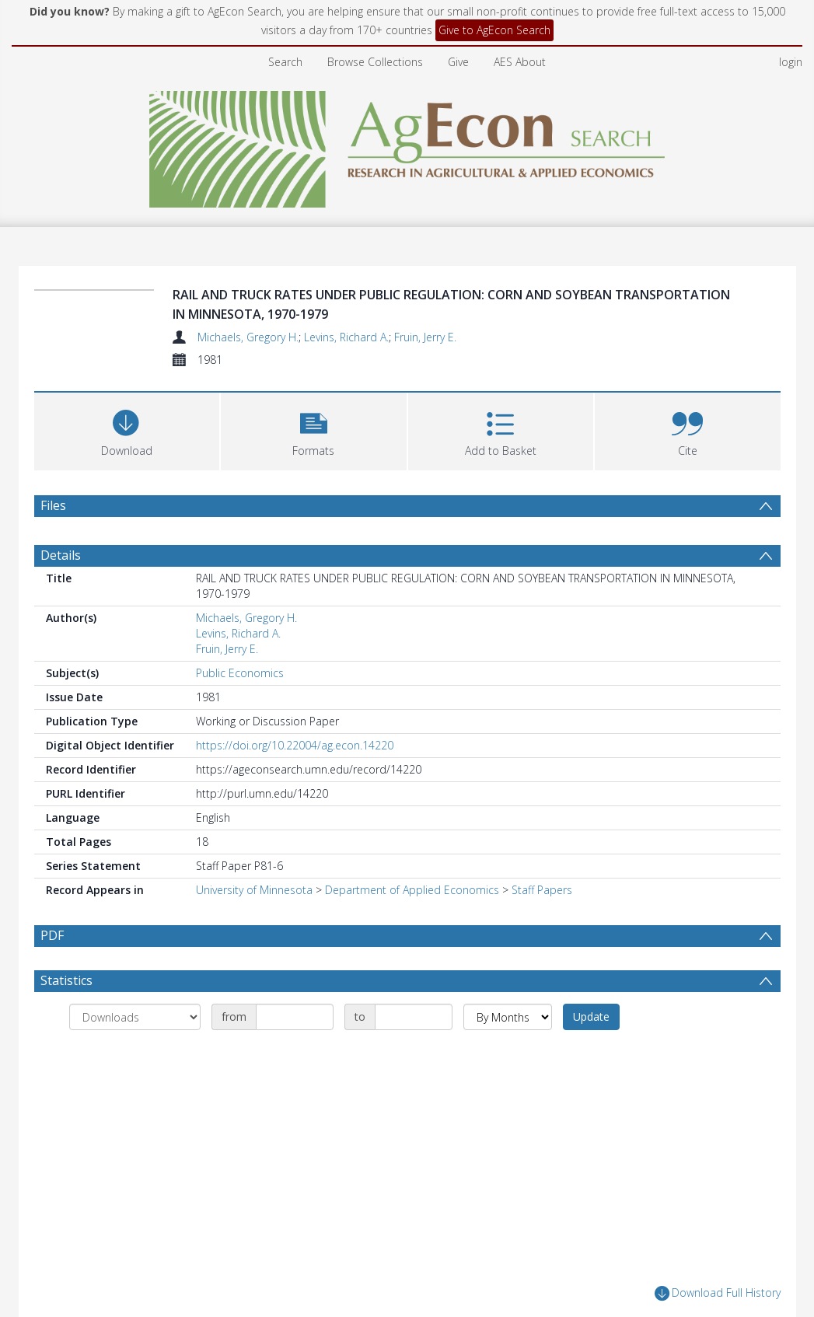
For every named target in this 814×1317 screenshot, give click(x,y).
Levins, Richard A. (346, 337)
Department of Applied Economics (412, 889)
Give (458, 61)
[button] (314, 429)
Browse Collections (375, 61)
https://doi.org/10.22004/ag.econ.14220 (294, 745)
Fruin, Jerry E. (425, 337)
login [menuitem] (790, 61)
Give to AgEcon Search (494, 30)
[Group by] (135, 1017)
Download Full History (718, 1293)
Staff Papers (542, 889)
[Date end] (413, 1017)
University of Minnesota (254, 889)
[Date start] (295, 1017)
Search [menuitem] (285, 61)
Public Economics (240, 672)
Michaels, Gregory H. (248, 337)
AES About (520, 61)
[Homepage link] (407, 145)
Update (591, 1016)
